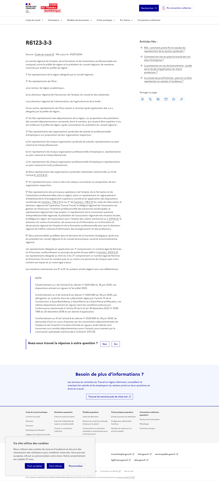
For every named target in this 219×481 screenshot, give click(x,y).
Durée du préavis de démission (123, 416)
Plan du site (128, 471)
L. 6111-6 (111, 218)
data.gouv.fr (140, 460)
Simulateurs (53, 20)
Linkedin (158, 99)
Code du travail (33, 20)
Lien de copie (181, 99)
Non (105, 344)
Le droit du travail (33, 416)
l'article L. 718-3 (82, 202)
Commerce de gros (147, 428)
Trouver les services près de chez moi (108, 396)
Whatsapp (174, 99)
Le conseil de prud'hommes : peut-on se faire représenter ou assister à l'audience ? (168, 79)
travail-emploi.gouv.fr (121, 454)
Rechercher (147, 8)
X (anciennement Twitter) (150, 99)
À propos (29, 425)
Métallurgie (144, 424)
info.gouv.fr (143, 454)
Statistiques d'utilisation (35, 430)
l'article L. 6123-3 (106, 252)
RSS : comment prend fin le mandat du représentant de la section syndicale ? (165, 49)
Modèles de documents (78, 20)
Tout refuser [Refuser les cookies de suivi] (55, 466)
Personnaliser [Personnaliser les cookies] (76, 466)
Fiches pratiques (104, 20)
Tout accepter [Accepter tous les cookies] (34, 466)
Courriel (166, 99)
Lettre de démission (90, 416)
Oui (116, 344)
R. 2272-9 (39, 175)
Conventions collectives (149, 20)
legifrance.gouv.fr (119, 460)
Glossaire (29, 421)
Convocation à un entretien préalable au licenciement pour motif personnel (95, 431)
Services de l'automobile (149, 419)
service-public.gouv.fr (165, 454)
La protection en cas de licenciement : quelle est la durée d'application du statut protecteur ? (168, 69)
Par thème (125, 20)
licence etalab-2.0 (125, 477)
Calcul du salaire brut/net (64, 416)
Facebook (142, 99)
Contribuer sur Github (109, 471)
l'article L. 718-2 (49, 202)
